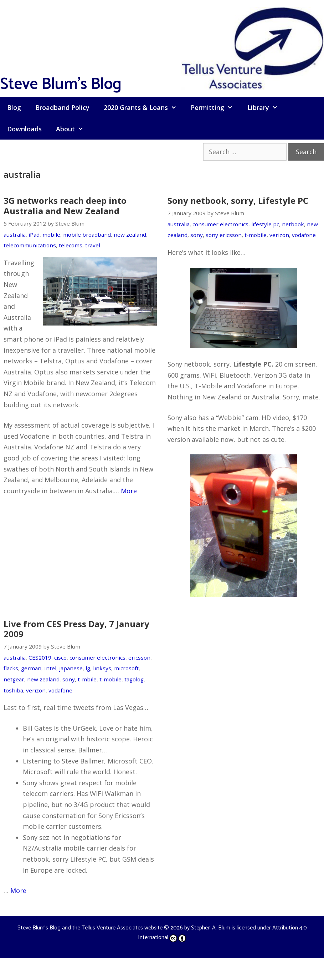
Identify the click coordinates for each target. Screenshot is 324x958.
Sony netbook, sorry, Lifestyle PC (238, 200)
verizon (279, 234)
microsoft (126, 668)
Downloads (24, 129)
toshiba (13, 690)
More (129, 490)
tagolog (134, 679)
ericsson (139, 657)
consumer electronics (220, 224)
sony (196, 234)
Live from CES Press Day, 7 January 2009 (76, 629)
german (31, 668)
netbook (293, 224)
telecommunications (30, 245)
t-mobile (256, 234)
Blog (14, 107)
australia (15, 234)
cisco (60, 657)
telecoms (70, 245)
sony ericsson (224, 234)
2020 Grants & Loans (144, 107)
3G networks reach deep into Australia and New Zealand (65, 206)
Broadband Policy (62, 107)
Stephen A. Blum (210, 928)
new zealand (130, 234)
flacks (11, 668)
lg (88, 668)
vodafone (304, 234)
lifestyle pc (265, 224)
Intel (50, 668)
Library (266, 107)
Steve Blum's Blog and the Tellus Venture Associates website (90, 928)
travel (92, 245)
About (73, 129)
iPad (34, 234)
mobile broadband (87, 234)
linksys (102, 668)
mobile (51, 234)
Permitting (215, 107)
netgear (14, 679)
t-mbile (87, 679)
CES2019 (40, 657)
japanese (71, 668)
